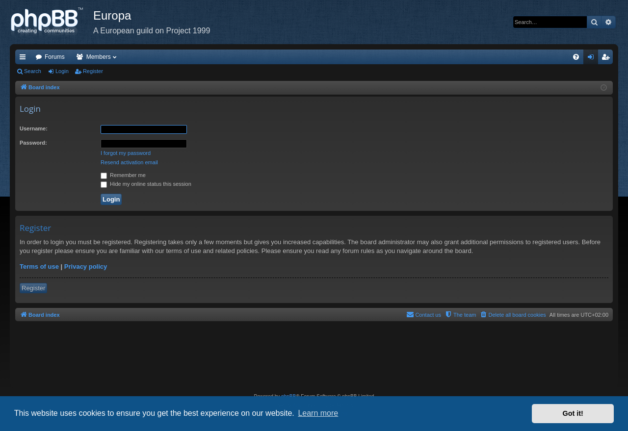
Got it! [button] (573, 413)
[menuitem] (576, 57)
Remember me (123, 175)
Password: (33, 143)
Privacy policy (85, 266)
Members (98, 56)
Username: (34, 128)
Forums (55, 56)
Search (32, 71)
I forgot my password (126, 153)
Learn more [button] (318, 413)
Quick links (24, 58)
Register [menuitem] (607, 58)
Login (62, 71)
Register (93, 71)
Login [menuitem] (593, 58)
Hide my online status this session (146, 184)
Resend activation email (129, 162)
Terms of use (39, 266)
